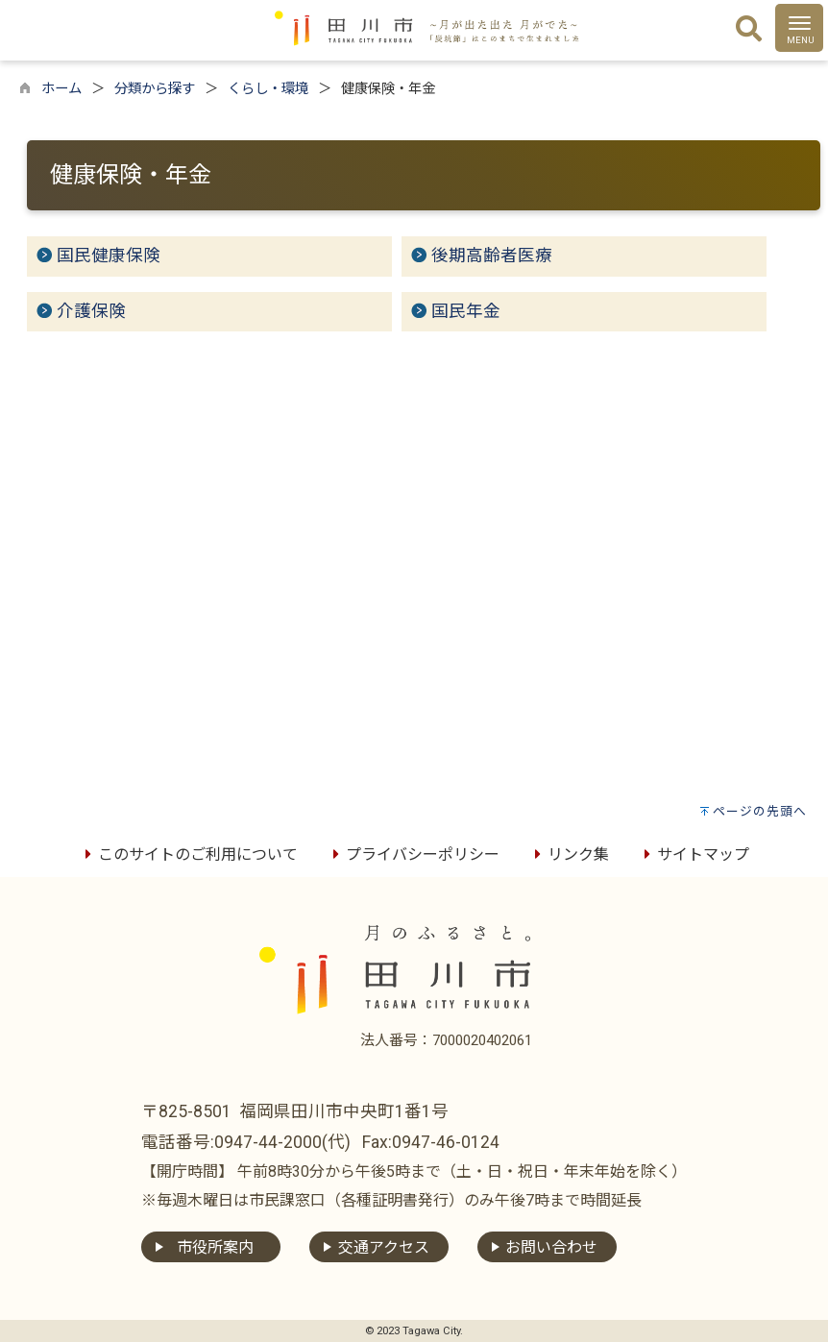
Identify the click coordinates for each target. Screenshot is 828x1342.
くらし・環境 (268, 89)
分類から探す (154, 89)
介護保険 (91, 311)
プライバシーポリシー (413, 854)
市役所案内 (215, 1247)
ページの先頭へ (760, 811)
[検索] (749, 29)
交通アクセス (383, 1247)
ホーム (61, 89)
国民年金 (465, 311)
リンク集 (568, 854)
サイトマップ (693, 854)
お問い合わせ (551, 1247)
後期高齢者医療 (491, 255)
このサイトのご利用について (188, 854)
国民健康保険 (108, 255)
